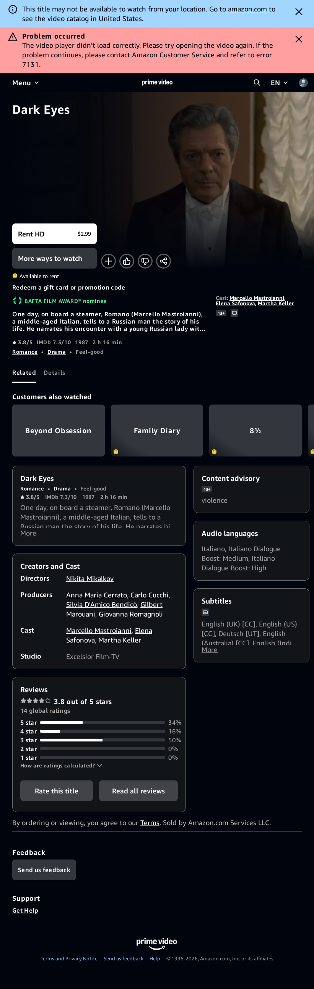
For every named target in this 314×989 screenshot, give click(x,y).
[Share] (163, 261)
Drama (56, 351)
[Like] (126, 261)
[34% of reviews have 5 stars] (99, 725)
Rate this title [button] (56, 794)
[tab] (24, 372)
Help (155, 961)
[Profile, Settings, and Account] (303, 82)
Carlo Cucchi (149, 598)
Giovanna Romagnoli (131, 617)
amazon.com (247, 9)
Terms (149, 825)
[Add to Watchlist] (108, 261)
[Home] (157, 82)
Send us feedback (123, 961)
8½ (255, 430)
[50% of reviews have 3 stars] (99, 743)
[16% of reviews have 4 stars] (99, 734)
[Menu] (26, 82)
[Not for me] (145, 261)
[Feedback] (44, 873)
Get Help (25, 913)
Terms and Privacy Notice (69, 961)
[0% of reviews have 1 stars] (99, 760)
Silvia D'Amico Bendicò (101, 607)
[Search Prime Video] (257, 82)
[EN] (280, 82)
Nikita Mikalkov (90, 581)
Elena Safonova (235, 303)
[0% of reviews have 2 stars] (99, 752)
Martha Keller (276, 303)
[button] (61, 768)
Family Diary (157, 430)
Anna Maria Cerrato (96, 598)
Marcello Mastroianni (256, 298)
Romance (24, 351)
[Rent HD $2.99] (54, 233)
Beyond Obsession (58, 430)
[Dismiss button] (299, 11)
